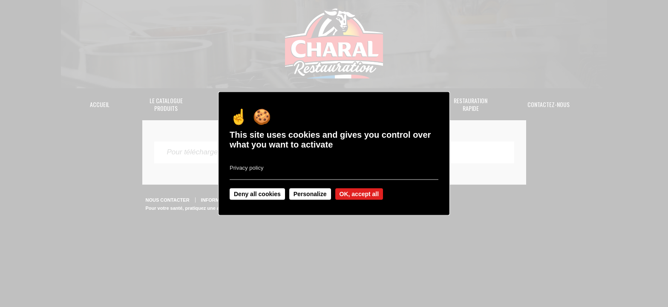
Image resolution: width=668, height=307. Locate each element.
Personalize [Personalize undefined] (310, 194)
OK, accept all (359, 194)
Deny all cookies (257, 194)
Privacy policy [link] (246, 168)
